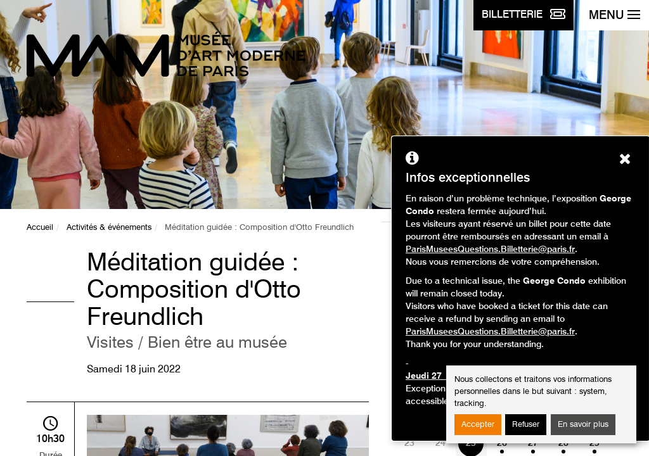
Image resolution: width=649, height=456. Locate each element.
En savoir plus (583, 425)
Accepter (477, 425)
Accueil (40, 228)
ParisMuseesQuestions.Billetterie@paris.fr (490, 249)
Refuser (525, 425)
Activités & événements (109, 228)
